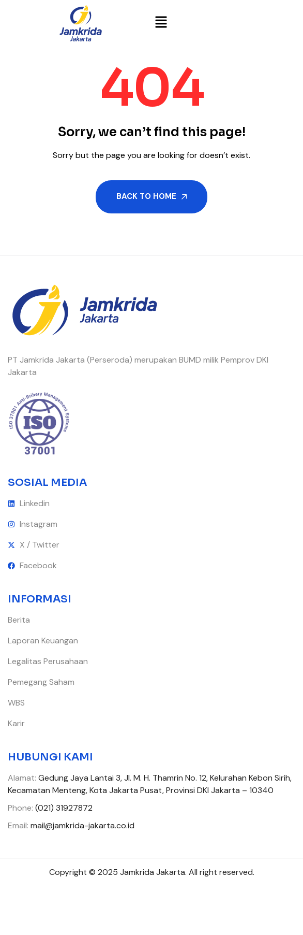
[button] (161, 23)
